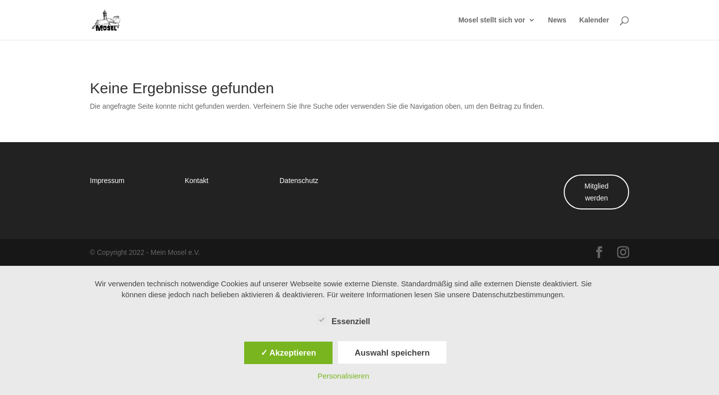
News (557, 20)
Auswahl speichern (392, 352)
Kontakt (196, 180)
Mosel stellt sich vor (491, 20)
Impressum (107, 180)
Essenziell (343, 320)
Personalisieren (343, 376)
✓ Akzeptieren (289, 352)
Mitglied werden (596, 191)
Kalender (594, 20)
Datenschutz (299, 180)
